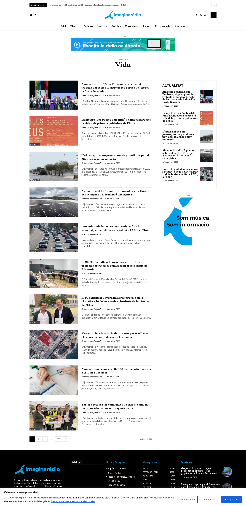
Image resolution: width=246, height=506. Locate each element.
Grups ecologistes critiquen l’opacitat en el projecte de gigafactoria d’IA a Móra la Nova (199, 471)
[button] (214, 15)
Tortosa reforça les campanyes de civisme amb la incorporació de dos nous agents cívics (116, 408)
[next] (215, 5)
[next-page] (65, 439)
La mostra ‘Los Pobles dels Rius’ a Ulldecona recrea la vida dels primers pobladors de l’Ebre (88, 5)
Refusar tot (209, 499)
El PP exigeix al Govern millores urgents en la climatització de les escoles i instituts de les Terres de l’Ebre (115, 301)
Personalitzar (186, 499)
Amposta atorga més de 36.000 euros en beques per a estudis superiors (115, 371)
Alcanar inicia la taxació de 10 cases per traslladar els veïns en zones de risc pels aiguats (115, 337)
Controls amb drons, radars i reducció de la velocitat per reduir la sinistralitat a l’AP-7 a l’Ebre (116, 230)
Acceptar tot (231, 499)
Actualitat (34, 109)
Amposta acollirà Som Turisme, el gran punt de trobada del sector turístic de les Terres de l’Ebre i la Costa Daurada (116, 87)
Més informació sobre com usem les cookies (73, 501)
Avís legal (76, 462)
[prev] (209, 5)
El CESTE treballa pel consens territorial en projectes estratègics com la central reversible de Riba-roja (116, 265)
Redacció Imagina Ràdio (91, 95)
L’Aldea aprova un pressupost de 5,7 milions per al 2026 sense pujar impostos (116, 157)
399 (58, 439)
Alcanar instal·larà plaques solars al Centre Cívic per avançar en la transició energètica (115, 194)
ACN (83, 238)
